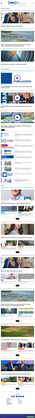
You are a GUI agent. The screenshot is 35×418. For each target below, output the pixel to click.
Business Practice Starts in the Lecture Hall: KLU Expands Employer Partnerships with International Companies (26, 351)
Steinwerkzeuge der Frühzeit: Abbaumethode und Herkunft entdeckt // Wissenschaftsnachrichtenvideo (16, 126)
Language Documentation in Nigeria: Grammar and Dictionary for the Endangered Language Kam (9, 248)
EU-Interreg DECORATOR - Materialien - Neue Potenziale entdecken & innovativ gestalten (16, 87)
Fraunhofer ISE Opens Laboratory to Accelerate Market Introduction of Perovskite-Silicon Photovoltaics (23, 168)
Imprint (19, 399)
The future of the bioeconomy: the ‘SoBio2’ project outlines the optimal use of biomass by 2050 (25, 316)
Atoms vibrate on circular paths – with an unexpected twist (13, 64)
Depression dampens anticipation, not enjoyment (12, 26)
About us (19, 398)
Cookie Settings (20, 403)
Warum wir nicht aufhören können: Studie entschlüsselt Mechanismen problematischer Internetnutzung (24, 157)
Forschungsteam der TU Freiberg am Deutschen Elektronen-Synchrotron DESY (16, 107)
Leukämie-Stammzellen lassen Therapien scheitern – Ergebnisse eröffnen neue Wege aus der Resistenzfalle (23, 151)
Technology (8, 398)
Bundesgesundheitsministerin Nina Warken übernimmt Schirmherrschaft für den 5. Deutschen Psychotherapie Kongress (23, 135)
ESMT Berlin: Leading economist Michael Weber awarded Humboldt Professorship (8, 350)
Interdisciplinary (9, 404)
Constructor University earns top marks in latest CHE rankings (8, 385)
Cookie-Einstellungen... (4, 416)
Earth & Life (8, 402)
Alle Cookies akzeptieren (30, 416)
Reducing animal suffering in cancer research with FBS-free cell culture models (26, 282)
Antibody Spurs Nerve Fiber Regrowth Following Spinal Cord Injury (8, 282)
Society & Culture (9, 399)
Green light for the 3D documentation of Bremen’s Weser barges (26, 248)
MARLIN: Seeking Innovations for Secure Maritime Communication (9, 214)
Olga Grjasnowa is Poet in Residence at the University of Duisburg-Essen (17, 237)
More (17, 218)
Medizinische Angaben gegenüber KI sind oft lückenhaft (23, 173)
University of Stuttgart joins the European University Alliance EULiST (16, 374)
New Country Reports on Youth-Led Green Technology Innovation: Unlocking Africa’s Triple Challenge (23, 140)
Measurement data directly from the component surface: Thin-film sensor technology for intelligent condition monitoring (25, 214)
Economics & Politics (9, 403)
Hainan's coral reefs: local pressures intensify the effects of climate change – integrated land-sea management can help (15, 45)
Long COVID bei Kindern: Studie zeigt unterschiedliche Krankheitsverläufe (23, 163)
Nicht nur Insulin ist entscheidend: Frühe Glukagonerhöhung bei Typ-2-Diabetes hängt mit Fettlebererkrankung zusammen (22, 180)
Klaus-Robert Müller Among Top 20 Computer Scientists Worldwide (15, 203)
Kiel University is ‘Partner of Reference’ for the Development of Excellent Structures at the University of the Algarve (24, 146)
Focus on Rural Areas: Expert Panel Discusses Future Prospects (14, 339)
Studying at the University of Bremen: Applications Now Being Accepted (26, 385)
